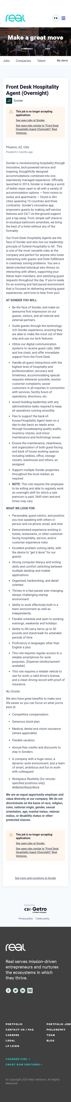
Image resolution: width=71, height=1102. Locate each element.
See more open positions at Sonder (35, 878)
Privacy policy (26, 918)
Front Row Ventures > (24, 1064)
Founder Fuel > (18, 1059)
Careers (12, 1035)
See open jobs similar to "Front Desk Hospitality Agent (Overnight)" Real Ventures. (37, 129)
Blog (50, 1040)
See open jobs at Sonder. (30, 120)
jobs (6, 61)
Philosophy (56, 1029)
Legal (10, 1040)
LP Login (12, 1046)
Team (51, 1035)
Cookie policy (42, 918)
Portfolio (14, 1024)
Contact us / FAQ (20, 1029)
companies (23, 61)
